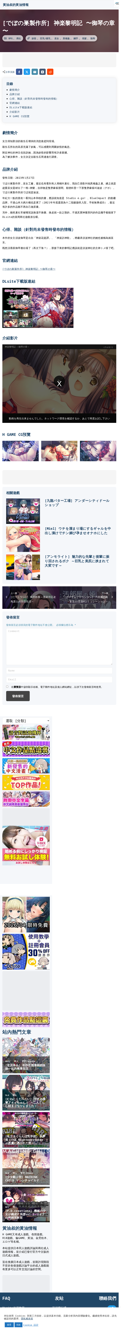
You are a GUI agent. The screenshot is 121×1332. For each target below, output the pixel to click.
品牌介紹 (14, 94)
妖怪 (34, 38)
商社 (18, 38)
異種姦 (66, 38)
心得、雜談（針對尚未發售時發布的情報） (34, 98)
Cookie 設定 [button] (30, 1324)
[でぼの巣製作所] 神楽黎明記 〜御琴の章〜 (28, 269)
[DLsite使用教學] (26, 969)
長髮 (84, 38)
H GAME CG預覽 (19, 116)
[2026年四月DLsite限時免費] (26, 931)
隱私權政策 (27, 1318)
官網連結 (14, 103)
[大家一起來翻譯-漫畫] (26, 772)
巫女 (56, 38)
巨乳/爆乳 (45, 38)
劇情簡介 (14, 89)
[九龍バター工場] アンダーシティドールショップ (77, 502)
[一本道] (26, 864)
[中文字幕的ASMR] (26, 806)
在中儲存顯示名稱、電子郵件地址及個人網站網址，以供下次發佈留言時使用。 (57, 686)
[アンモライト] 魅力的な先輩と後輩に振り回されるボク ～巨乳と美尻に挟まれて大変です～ (77, 561)
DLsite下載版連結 (20, 107)
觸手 (76, 38)
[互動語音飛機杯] (26, 739)
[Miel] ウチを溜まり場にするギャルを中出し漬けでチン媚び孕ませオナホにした (78, 530)
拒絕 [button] (18, 1324)
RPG (10, 38)
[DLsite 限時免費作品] (26, 1026)
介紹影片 (14, 112)
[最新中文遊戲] (26, 755)
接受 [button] (9, 1324)
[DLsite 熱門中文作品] (26, 789)
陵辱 (93, 38)
